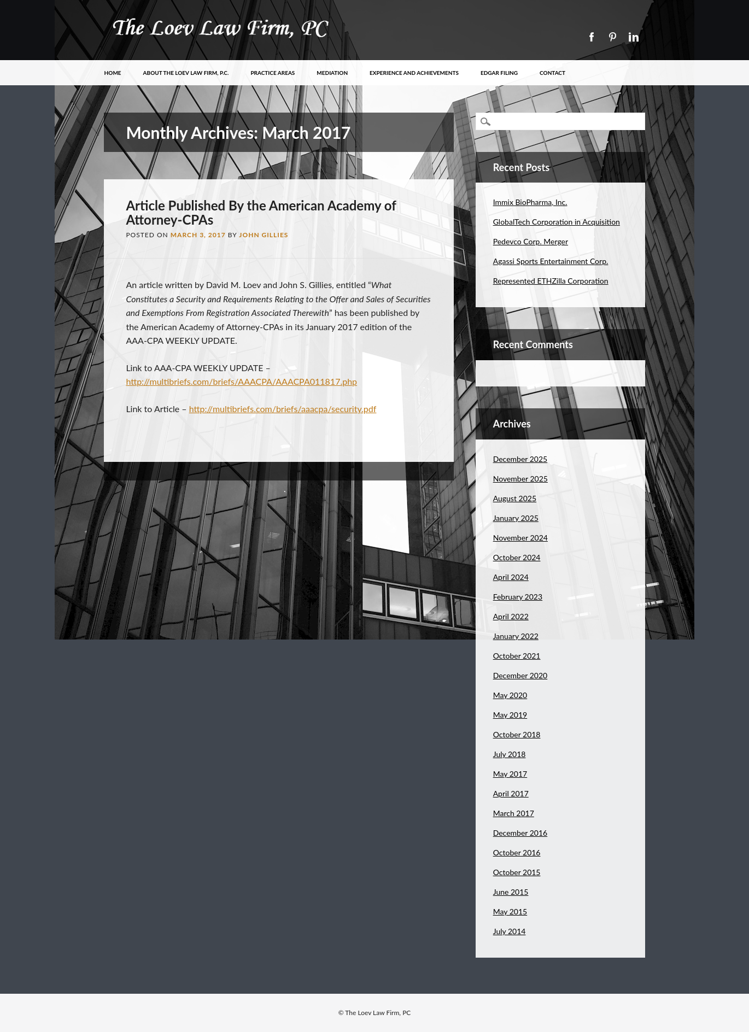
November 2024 (520, 537)
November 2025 (520, 478)
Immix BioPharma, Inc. (530, 202)
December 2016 (520, 832)
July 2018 (509, 754)
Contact (552, 72)
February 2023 (517, 596)
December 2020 (520, 675)
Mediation (332, 72)
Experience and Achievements (414, 72)
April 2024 (511, 577)
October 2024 (517, 557)
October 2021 (517, 655)
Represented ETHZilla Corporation (550, 280)
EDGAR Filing (499, 72)
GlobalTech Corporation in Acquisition (556, 221)
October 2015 (517, 872)
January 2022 (516, 636)
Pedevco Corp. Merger (530, 241)
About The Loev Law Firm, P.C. (186, 72)
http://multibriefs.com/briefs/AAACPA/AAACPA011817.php (241, 381)
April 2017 (511, 793)
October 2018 (517, 734)
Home (112, 72)
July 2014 (509, 931)
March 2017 (513, 813)
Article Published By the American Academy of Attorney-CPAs (261, 212)
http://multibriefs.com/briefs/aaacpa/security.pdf (283, 408)
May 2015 (510, 911)
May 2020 (510, 695)
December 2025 (520, 459)
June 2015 (511, 891)
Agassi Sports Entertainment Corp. (550, 261)
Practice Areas (272, 72)
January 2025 (516, 518)
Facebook (591, 37)
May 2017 (510, 773)
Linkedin (633, 37)
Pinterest (612, 37)
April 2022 (511, 616)
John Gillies (263, 235)
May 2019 (510, 714)
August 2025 (514, 498)
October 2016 (517, 852)
